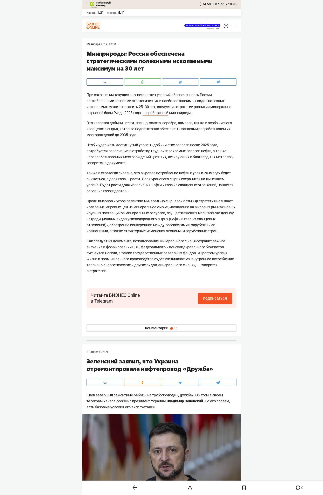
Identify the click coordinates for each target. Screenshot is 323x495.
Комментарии (161, 328)
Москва (112, 12)
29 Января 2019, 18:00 (101, 44)
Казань (91, 12)
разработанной (155, 113)
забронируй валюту (103, 4)
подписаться (215, 298)
